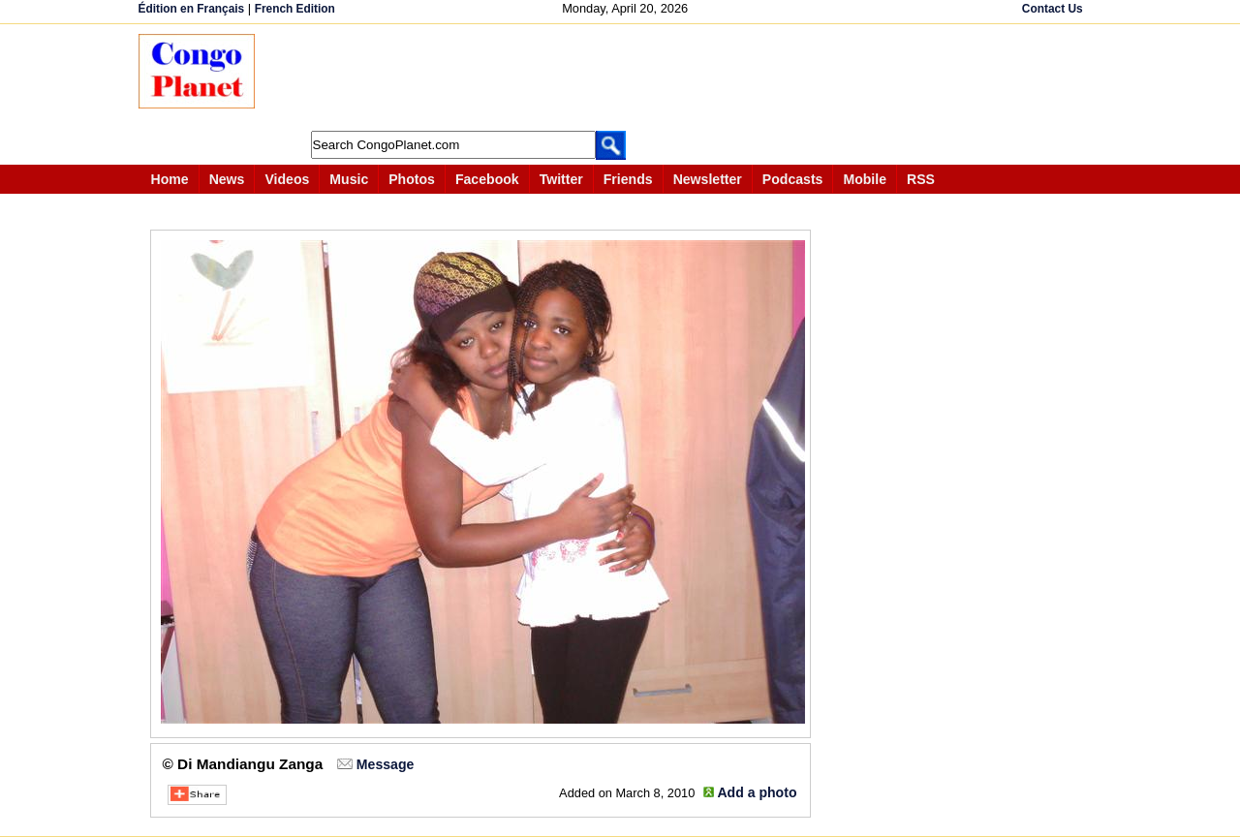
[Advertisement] (626, 77)
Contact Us (1052, 9)
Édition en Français (192, 9)
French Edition (295, 9)
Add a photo (756, 792)
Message (385, 764)
